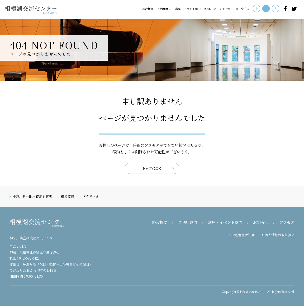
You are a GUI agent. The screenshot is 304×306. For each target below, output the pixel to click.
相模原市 (67, 196)
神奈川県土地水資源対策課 (32, 196)
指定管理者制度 (243, 234)
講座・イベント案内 (188, 9)
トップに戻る (152, 168)
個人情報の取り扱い (279, 234)
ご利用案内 (164, 9)
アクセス (225, 9)
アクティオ (91, 196)
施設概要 (148, 9)
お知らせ (210, 9)
